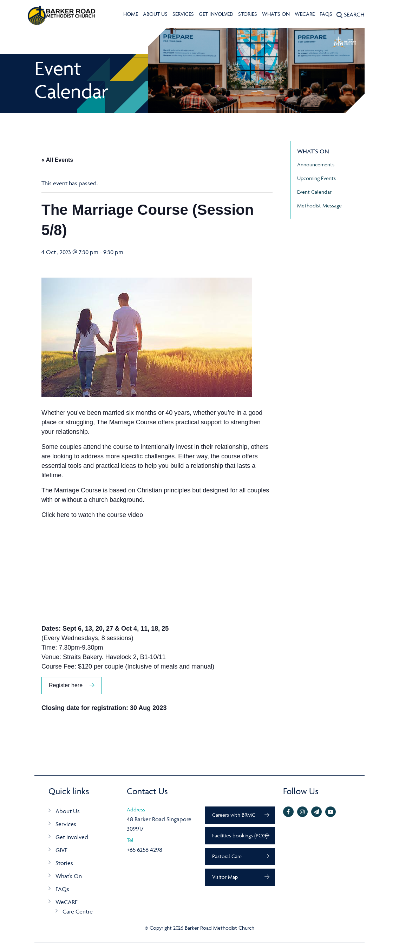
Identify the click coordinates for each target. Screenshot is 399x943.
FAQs (326, 14)
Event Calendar (314, 191)
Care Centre (78, 911)
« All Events (57, 160)
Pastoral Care (227, 856)
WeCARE (305, 14)
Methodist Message (319, 205)
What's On (276, 14)
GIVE (61, 850)
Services (183, 14)
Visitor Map (225, 877)
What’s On (68, 875)
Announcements (315, 164)
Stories (247, 14)
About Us (155, 14)
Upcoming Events (316, 178)
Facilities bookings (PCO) (240, 835)
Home (130, 14)
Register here (66, 685)
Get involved (216, 14)
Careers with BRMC (233, 814)
